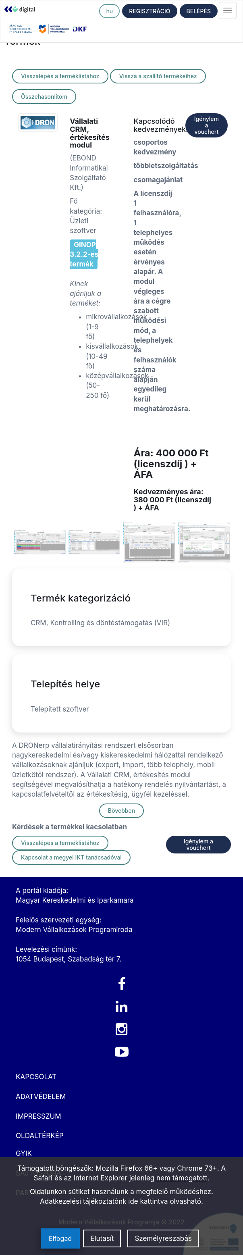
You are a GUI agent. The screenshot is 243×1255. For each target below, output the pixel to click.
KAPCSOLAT (36, 1077)
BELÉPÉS (199, 11)
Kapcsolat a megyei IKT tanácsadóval (71, 857)
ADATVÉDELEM (41, 1097)
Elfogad (60, 1238)
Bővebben (121, 810)
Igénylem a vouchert (206, 125)
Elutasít (102, 1238)
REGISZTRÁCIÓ (149, 11)
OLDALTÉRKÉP (40, 1136)
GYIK (24, 1153)
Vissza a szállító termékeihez (158, 76)
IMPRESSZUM (38, 1116)
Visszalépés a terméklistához (60, 76)
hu (109, 11)
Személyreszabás (163, 1238)
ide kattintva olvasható (164, 1201)
